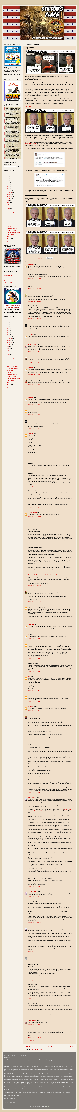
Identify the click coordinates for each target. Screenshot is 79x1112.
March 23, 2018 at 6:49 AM (34, 362)
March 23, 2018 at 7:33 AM (34, 384)
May (8, 204)
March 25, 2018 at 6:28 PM (34, 1024)
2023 (7, 178)
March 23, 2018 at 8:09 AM (34, 428)
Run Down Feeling (11, 230)
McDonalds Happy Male (12, 228)
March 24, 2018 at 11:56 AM (34, 922)
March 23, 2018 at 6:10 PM (34, 710)
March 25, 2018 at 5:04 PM (34, 1015)
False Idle (9, 226)
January (9, 238)
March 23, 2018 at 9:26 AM (34, 507)
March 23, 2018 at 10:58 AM (34, 516)
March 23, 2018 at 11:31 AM (34, 524)
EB (28, 634)
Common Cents (8, 275)
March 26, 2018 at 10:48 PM (34, 1037)
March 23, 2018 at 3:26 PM (34, 671)
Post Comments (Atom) (36, 1049)
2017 (7, 241)
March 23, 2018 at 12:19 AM (34, 278)
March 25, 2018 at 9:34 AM (34, 980)
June (8, 202)
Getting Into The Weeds (12, 220)
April (8, 206)
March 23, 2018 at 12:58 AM (34, 318)
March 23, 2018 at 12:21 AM (34, 288)
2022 (7, 180)
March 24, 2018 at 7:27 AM (34, 896)
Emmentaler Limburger (33, 388)
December (9, 190)
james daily (31, 643)
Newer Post (28, 1046)
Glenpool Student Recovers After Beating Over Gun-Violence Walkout (44, 574)
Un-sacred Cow (10, 224)
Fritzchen (30, 433)
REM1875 (30, 323)
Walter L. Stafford (32, 512)
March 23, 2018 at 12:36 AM (34, 301)
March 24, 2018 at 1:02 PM (34, 951)
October (9, 194)
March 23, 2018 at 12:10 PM (34, 601)
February (9, 236)
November (9, 192)
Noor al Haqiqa (31, 590)
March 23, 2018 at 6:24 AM (34, 351)
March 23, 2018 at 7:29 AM (34, 374)
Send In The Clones (11, 214)
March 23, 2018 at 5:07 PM (34, 701)
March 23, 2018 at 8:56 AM (34, 468)
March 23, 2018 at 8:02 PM (34, 792)
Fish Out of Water (32, 344)
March (8, 208)
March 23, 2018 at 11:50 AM (34, 585)
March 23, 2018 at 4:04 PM (34, 690)
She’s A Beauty (31, 418)
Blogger (48, 1106)
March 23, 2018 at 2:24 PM (34, 630)
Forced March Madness (12, 222)
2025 (7, 174)
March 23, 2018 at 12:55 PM (34, 620)
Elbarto (30, 378)
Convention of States (9, 277)
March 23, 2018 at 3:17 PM (34, 658)
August (9, 198)
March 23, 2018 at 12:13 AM (34, 269)
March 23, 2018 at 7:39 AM (34, 392)
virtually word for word (30, 143)
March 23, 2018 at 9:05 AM (34, 486)
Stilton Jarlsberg (32, 714)
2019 (7, 186)
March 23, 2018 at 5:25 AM (34, 339)
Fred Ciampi (31, 356)
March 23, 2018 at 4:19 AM (34, 329)
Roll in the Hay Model (12, 212)
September (10, 196)
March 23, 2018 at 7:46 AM (34, 404)
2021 (7, 182)
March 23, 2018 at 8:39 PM (34, 886)
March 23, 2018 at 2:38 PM (34, 638)
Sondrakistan (7, 280)
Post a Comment (30, 1040)
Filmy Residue (10, 234)
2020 (7, 184)
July (8, 200)
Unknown (30, 367)
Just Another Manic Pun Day (13, 232)
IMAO (5, 278)
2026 (7, 172)
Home (50, 1046)
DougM (30, 955)
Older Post (71, 1046)
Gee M (29, 676)
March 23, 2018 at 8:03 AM (34, 414)
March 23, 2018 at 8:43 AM (34, 458)
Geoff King (30, 397)
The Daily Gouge (8, 282)
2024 (7, 176)
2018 (7, 188)
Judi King (30, 694)
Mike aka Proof (31, 293)
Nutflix (8, 210)
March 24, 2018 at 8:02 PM (34, 959)
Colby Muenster (32, 605)
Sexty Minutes (10, 216)
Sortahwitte (31, 264)
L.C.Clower (30, 334)
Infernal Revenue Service (13, 218)
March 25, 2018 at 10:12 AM (34, 998)
